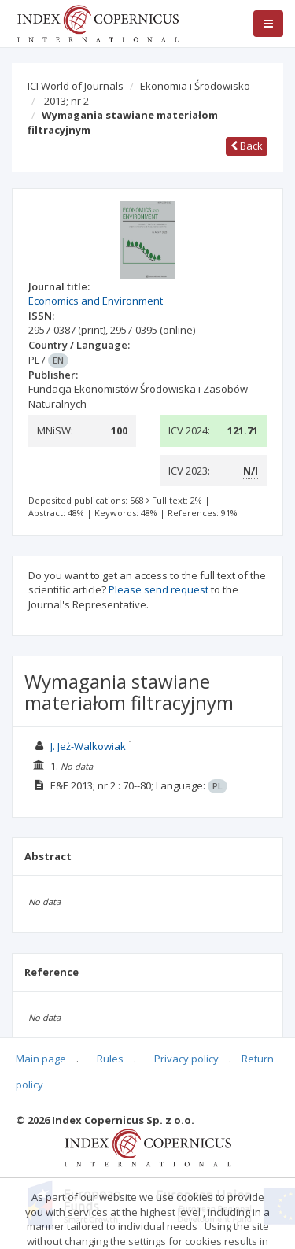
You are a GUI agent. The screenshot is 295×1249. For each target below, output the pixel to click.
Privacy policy (186, 1058)
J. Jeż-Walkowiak (88, 746)
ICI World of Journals (76, 86)
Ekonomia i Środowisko (195, 86)
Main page (41, 1058)
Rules (110, 1058)
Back (246, 146)
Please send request (158, 589)
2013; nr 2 (66, 101)
